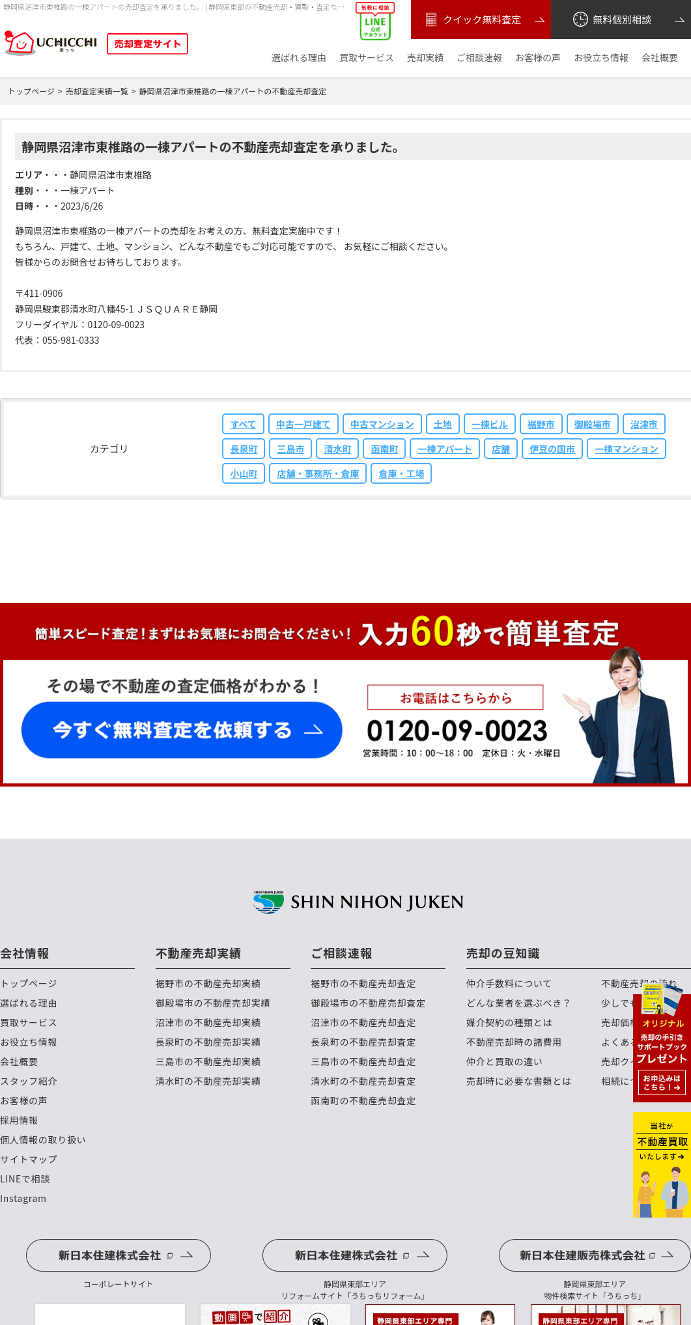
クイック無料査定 (471, 19)
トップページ (28, 983)
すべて (243, 423)
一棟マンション (626, 448)
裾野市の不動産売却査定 (363, 983)
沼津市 (644, 423)
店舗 (501, 448)
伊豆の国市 (552, 448)
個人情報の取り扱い (43, 1140)
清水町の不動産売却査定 (363, 1081)
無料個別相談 (611, 19)
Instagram (23, 1198)
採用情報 (19, 1120)
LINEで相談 (25, 1179)
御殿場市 (592, 423)
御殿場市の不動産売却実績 (213, 1003)
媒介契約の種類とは (509, 1022)
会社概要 (660, 57)
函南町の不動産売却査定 (363, 1101)
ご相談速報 (479, 57)
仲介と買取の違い (504, 1062)
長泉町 (243, 448)
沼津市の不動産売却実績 (208, 1022)
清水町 (337, 448)
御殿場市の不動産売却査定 (368, 1003)
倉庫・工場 (401, 473)
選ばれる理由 (299, 57)
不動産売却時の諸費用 (514, 1042)
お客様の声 (538, 57)
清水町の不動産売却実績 (208, 1081)
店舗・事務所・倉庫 (318, 473)
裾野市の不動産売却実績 (208, 983)
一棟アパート (444, 448)
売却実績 (425, 57)
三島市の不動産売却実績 (208, 1062)
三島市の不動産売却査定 (363, 1062)
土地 (443, 423)
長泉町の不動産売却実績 (208, 1042)
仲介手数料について (509, 983)
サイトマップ (28, 1159)
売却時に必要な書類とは (519, 1081)
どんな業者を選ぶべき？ (519, 1003)
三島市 (290, 448)
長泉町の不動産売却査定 (363, 1042)
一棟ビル (490, 423)
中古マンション (382, 423)
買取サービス (366, 57)
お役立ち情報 (601, 57)
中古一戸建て (303, 423)
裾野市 (541, 423)
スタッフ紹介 (28, 1081)
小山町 (243, 473)
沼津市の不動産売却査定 (363, 1022)
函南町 (384, 448)
